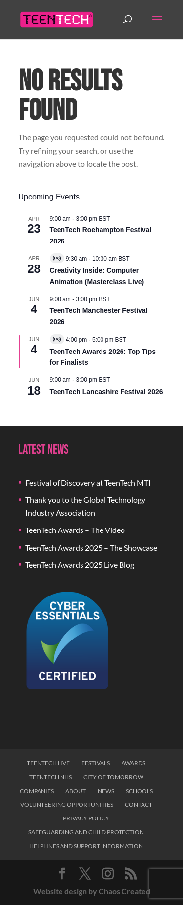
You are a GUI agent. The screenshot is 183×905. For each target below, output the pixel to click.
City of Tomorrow (113, 777)
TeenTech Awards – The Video (75, 529)
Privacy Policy (86, 818)
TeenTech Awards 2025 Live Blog (79, 564)
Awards (133, 763)
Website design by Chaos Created (91, 891)
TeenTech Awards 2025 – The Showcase (91, 547)
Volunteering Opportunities (66, 804)
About (75, 791)
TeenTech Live (48, 763)
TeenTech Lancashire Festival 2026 (106, 392)
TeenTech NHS (50, 777)
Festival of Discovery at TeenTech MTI (88, 482)
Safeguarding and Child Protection (86, 832)
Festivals (95, 763)
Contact (138, 804)
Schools (139, 791)
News (106, 791)
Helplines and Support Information (86, 846)
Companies (37, 791)
